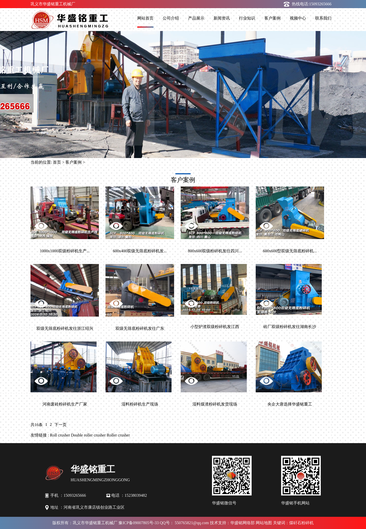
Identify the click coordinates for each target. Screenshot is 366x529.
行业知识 (247, 18)
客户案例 (272, 18)
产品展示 (196, 18)
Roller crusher (118, 435)
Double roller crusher (88, 435)
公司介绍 (171, 18)
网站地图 (264, 523)
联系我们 (323, 18)
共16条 (36, 425)
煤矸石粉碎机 (301, 523)
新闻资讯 (222, 18)
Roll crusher (60, 435)
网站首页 (145, 18)
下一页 (60, 425)
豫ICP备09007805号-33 (138, 523)
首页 (57, 162)
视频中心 (298, 18)
